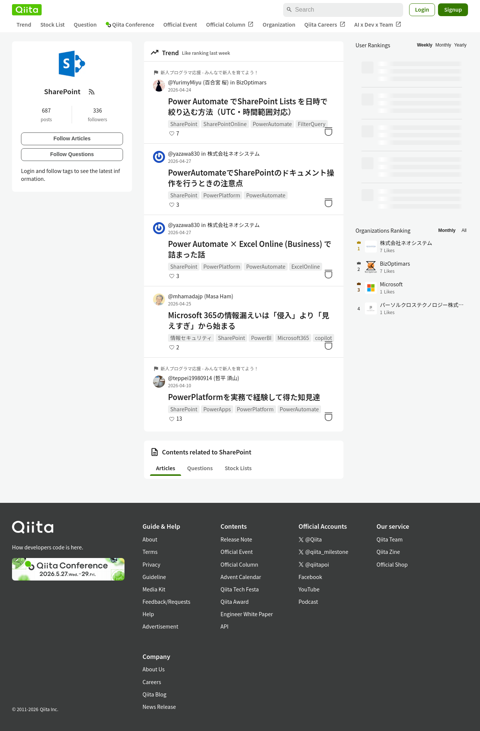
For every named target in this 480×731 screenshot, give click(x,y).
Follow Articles (71, 138)
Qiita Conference (130, 24)
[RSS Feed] (92, 91)
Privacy (151, 564)
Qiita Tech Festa (239, 589)
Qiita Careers (324, 25)
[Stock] (328, 131)
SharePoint (183, 124)
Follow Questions (72, 154)
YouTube (309, 589)
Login (422, 9)
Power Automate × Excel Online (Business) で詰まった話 (250, 249)
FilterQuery (312, 124)
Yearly (460, 45)
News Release (159, 706)
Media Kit (153, 589)
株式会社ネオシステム (233, 153)
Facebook (310, 577)
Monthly (443, 45)
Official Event (180, 24)
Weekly (424, 45)
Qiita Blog (154, 694)
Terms (150, 551)
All (464, 230)
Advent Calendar (240, 577)
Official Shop (392, 564)
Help (148, 614)
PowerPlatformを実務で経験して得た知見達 (244, 397)
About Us (153, 669)
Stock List (52, 24)
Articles (165, 468)
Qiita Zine (388, 551)
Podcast (308, 601)
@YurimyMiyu (198, 82)
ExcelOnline (305, 266)
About (149, 539)
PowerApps (217, 409)
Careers (151, 682)
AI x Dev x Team (378, 25)
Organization (278, 24)
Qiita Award (234, 601)
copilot (323, 337)
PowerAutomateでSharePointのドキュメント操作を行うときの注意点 (251, 177)
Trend (23, 24)
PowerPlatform (221, 195)
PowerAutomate (272, 124)
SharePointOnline (224, 124)
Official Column (230, 25)
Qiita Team (389, 539)
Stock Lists (238, 468)
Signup (453, 9)
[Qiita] (27, 9)
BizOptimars (251, 82)
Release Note (236, 539)
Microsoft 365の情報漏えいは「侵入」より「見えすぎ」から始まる (248, 320)
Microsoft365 (293, 337)
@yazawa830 (184, 153)
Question (85, 24)
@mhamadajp (200, 296)
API (224, 626)
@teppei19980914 (203, 378)
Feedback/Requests (166, 601)
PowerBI (261, 337)
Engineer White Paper (246, 614)
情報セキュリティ (191, 337)
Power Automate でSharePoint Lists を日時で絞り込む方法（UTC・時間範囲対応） (248, 106)
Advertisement (160, 626)
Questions (200, 468)
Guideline (154, 577)
